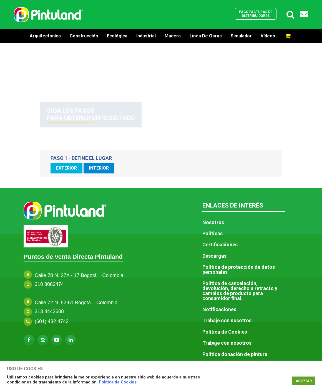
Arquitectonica (45, 36)
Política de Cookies (118, 382)
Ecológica (117, 36)
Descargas (214, 256)
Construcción (84, 36)
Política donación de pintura (234, 354)
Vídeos (268, 36)
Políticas (212, 233)
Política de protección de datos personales (238, 270)
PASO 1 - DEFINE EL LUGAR (81, 158)
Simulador (241, 36)
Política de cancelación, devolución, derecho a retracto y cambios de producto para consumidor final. (239, 291)
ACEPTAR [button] (304, 381)
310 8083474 (49, 284)
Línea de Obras (206, 36)
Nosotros (213, 222)
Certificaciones (220, 244)
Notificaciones (219, 309)
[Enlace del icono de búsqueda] (290, 14)
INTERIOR (99, 168)
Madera (173, 36)
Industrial (146, 36)
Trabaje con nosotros (226, 320)
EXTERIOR (66, 168)
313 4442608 (49, 311)
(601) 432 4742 (52, 321)
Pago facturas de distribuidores (255, 14)
